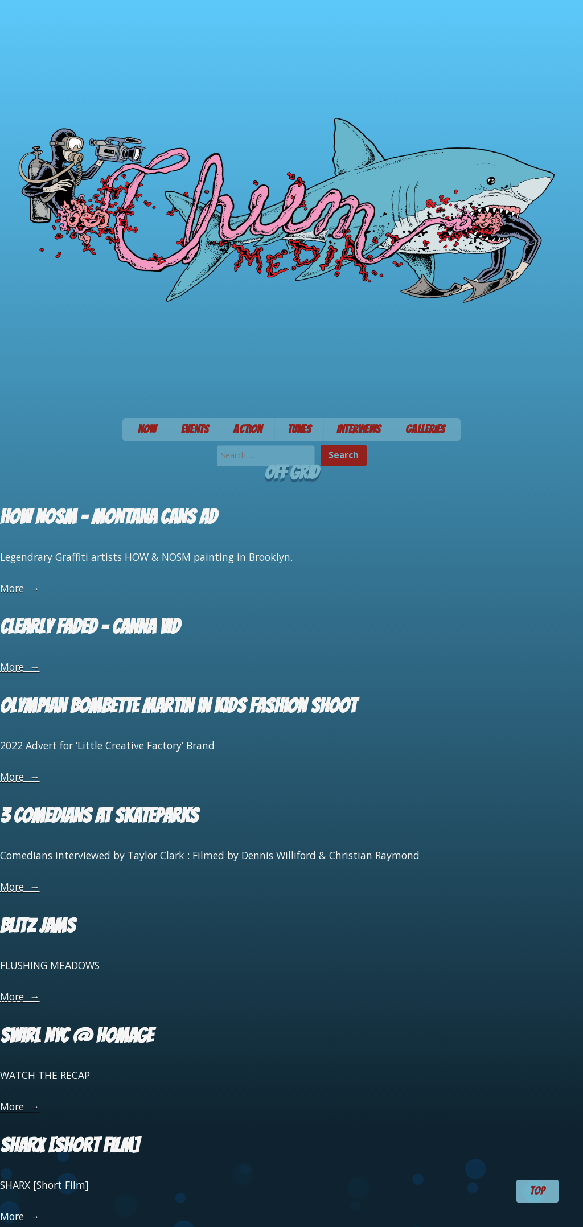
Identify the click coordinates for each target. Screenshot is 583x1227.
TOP (537, 1190)
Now (147, 428)
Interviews (358, 428)
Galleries (425, 428)
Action (247, 428)
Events (195, 428)
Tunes (299, 428)
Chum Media (291, 205)
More (20, 588)
